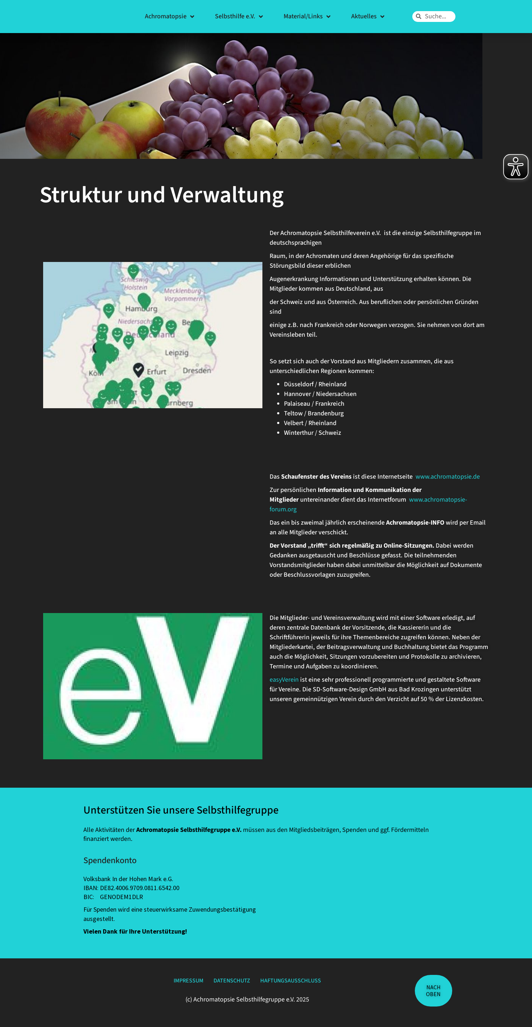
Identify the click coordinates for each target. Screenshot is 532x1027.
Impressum (171, 982)
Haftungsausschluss (305, 982)
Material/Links (307, 16)
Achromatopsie (169, 16)
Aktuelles (367, 16)
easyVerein (285, 679)
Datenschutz (230, 982)
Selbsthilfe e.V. (239, 16)
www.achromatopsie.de (448, 476)
